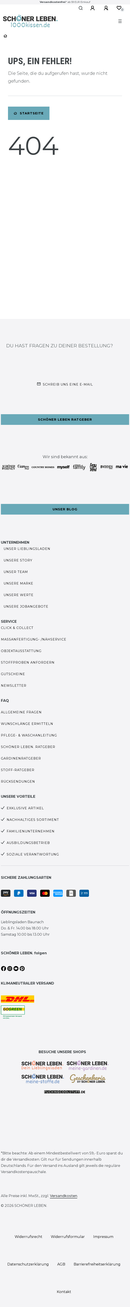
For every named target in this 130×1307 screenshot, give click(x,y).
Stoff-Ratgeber (17, 770)
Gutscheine (13, 674)
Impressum (103, 1237)
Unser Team (16, 572)
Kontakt (64, 1292)
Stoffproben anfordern (28, 662)
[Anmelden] (93, 8)
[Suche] (81, 8)
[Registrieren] (106, 8)
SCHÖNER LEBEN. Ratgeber (28, 747)
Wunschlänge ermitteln (27, 724)
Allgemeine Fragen (21, 712)
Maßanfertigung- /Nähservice (33, 639)
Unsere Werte (18, 595)
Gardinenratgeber (21, 758)
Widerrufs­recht (28, 1237)
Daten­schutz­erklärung (28, 1264)
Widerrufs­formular (68, 1237)
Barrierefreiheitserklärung (97, 1264)
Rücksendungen (18, 782)
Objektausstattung (21, 651)
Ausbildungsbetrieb (28, 843)
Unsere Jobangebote (26, 607)
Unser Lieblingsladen (27, 549)
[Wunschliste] (119, 8)
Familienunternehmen (31, 831)
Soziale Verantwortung (33, 854)
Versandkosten (63, 1196)
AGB (61, 1264)
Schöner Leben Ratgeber (65, 420)
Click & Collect (17, 628)
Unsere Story (18, 560)
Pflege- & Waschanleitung (29, 735)
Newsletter (13, 686)
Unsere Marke (18, 583)
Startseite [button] (29, 113)
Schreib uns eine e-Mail (68, 384)
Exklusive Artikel (25, 808)
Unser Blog (65, 509)
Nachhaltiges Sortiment (33, 820)
